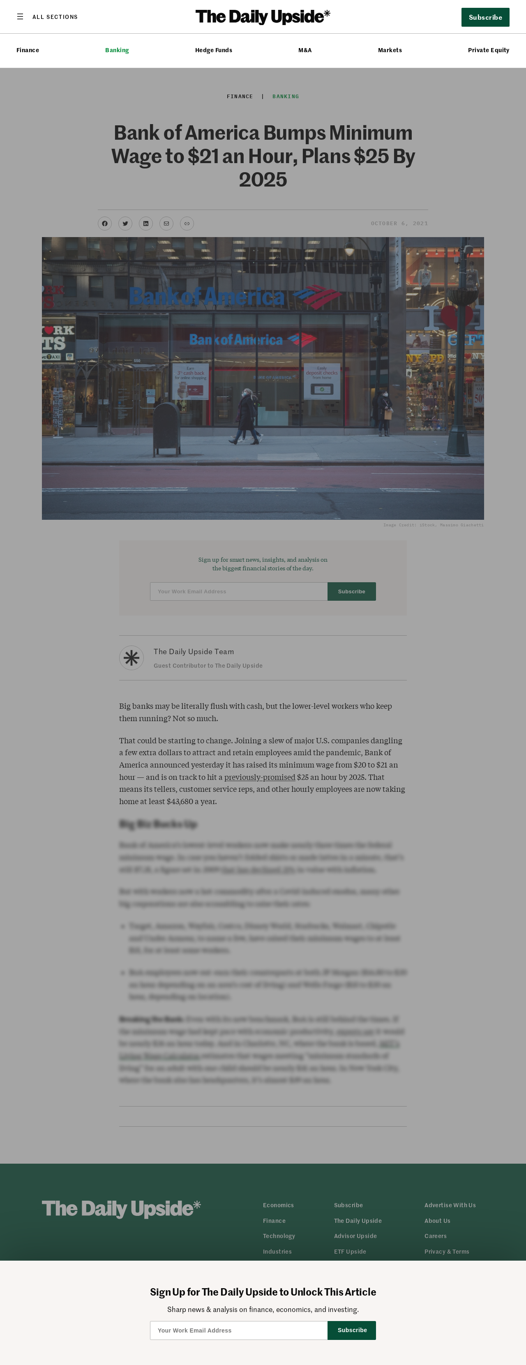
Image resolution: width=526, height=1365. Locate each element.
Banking (117, 50)
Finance (27, 50)
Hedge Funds (213, 50)
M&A (304, 50)
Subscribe (485, 16)
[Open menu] (47, 16)
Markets (390, 50)
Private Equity (489, 50)
